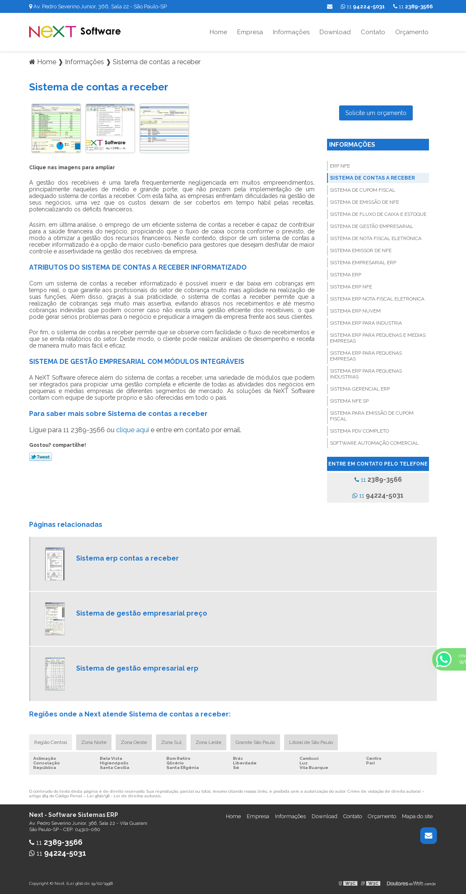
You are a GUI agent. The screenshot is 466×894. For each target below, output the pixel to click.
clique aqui (132, 430)
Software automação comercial (374, 443)
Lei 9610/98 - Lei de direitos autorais (124, 796)
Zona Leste (208, 742)
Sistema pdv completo (359, 431)
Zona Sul (171, 742)
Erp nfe (340, 166)
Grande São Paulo (255, 742)
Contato (373, 32)
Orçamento (412, 32)
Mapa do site (417, 816)
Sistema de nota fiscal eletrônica (375, 238)
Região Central (50, 742)
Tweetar (40, 457)
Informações (291, 32)
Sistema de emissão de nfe (364, 202)
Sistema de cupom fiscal (362, 190)
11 (413, 6)
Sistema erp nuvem (355, 311)
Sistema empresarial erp (363, 262)
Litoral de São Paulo (311, 742)
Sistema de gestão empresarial (371, 226)
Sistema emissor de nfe (361, 250)
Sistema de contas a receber (372, 178)
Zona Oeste (134, 742)
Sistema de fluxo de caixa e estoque (378, 214)
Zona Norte (94, 742)
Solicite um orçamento (376, 113)
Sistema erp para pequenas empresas (366, 356)
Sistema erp (345, 275)
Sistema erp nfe (351, 287)
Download (335, 32)
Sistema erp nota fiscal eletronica (377, 299)
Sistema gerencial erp (360, 389)
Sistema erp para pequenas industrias (366, 374)
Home (218, 32)
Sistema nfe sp (349, 401)
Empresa (250, 32)
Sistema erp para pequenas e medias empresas (378, 338)
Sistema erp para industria (366, 323)
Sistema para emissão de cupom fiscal (372, 416)
